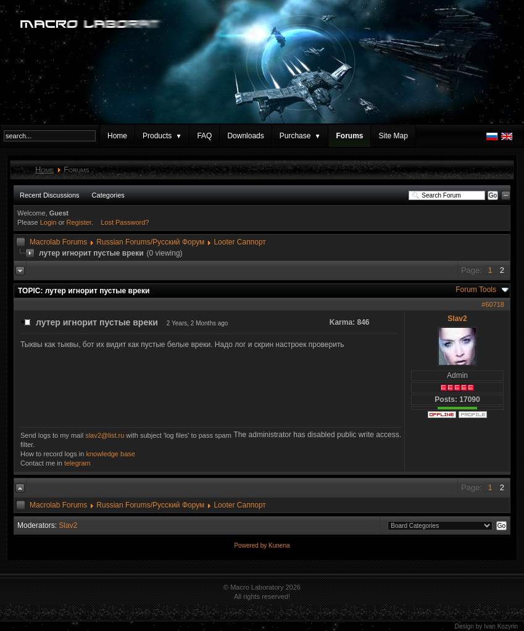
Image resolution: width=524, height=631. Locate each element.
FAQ (204, 136)
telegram (77, 463)
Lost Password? (125, 222)
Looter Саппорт (239, 242)
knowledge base (110, 454)
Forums (349, 136)
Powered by (251, 545)
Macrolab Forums (58, 242)
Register (79, 222)
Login (48, 222)
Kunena (278, 545)
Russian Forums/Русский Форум (150, 242)
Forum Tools (475, 289)
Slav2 (457, 318)
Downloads (245, 136)
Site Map (392, 136)
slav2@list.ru (104, 435)
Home (117, 136)
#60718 (492, 304)
